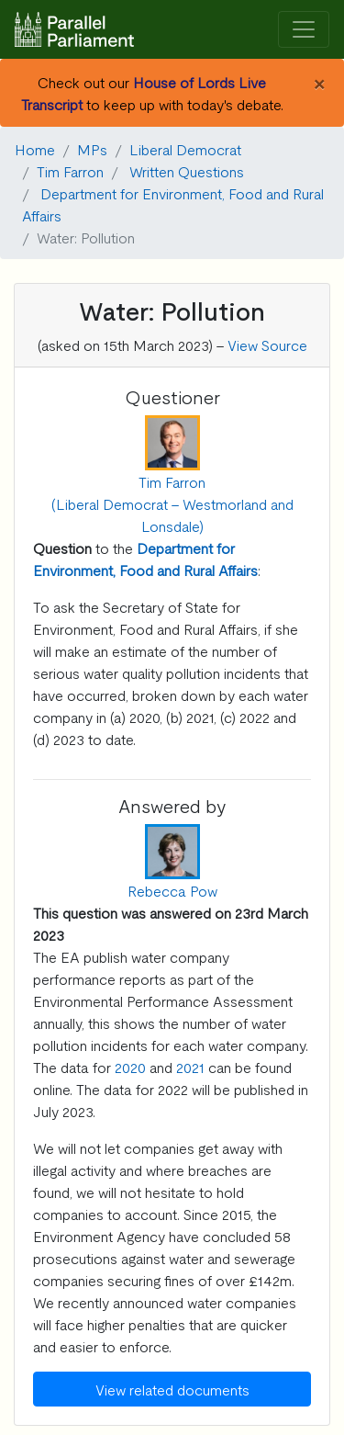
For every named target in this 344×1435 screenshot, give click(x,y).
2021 (190, 1066)
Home (35, 149)
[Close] (318, 82)
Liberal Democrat (185, 149)
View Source (267, 344)
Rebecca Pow (172, 890)
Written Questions (186, 171)
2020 (130, 1066)
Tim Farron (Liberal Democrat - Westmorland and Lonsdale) (172, 503)
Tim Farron (70, 171)
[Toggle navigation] (303, 30)
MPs (92, 149)
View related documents (172, 1389)
